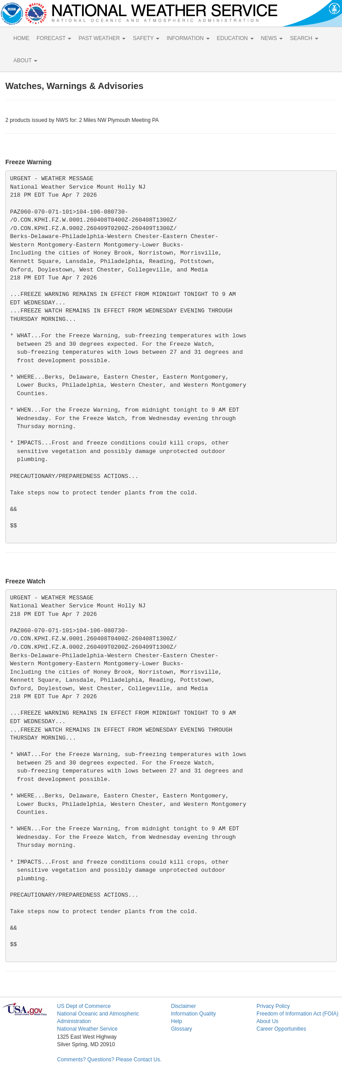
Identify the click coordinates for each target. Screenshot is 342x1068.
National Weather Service (87, 1029)
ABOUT (25, 60)
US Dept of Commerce (84, 1006)
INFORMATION (188, 38)
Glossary (181, 1029)
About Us (267, 1021)
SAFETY (146, 38)
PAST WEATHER (102, 38)
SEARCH (304, 38)
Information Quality (193, 1014)
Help (176, 1021)
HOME (21, 38)
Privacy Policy (273, 1006)
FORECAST (54, 38)
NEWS (272, 38)
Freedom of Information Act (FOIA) (297, 1014)
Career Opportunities (281, 1029)
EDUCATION (235, 38)
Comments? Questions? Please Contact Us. (109, 1059)
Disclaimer (183, 1006)
